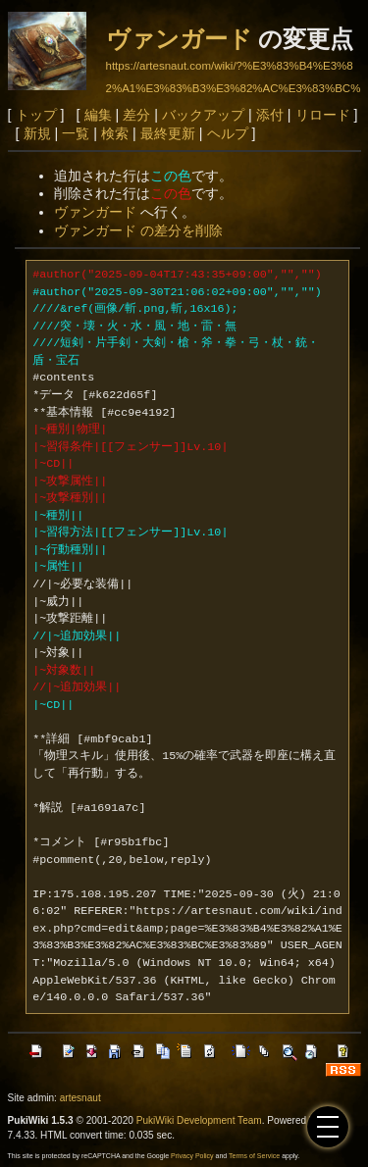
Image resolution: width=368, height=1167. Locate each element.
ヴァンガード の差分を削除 (138, 230)
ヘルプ (227, 133)
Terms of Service (254, 1155)
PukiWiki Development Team (199, 1120)
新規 (37, 133)
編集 (98, 115)
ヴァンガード (179, 38)
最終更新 (167, 133)
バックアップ (203, 115)
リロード (322, 115)
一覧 (75, 133)
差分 (136, 115)
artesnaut (80, 1097)
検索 (115, 133)
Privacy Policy (192, 1155)
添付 (270, 115)
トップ (36, 115)
